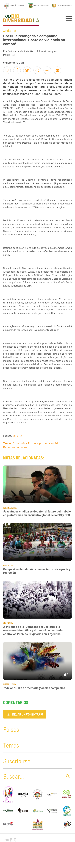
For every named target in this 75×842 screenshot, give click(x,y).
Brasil (11, 54)
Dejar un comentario (25, 714)
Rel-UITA (17, 435)
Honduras (8, 565)
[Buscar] (32, 776)
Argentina (8, 623)
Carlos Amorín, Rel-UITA (21, 51)
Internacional (10, 508)
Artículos (10, 31)
